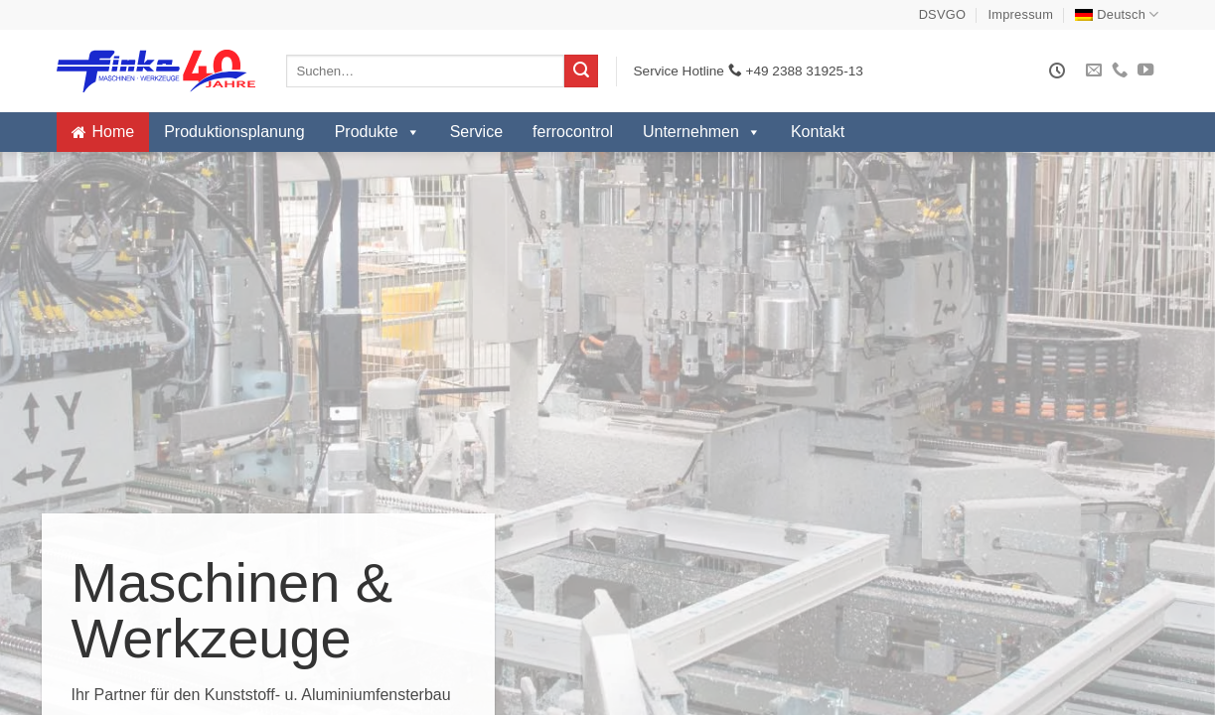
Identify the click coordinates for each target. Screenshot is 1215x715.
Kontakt (817, 131)
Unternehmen (702, 132)
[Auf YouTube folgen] (1145, 70)
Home (113, 131)
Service (476, 131)
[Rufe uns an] (1120, 70)
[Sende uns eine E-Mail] (1094, 70)
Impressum (1021, 14)
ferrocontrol (572, 131)
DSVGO (943, 14)
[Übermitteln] (581, 71)
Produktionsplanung (234, 131)
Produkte (377, 132)
